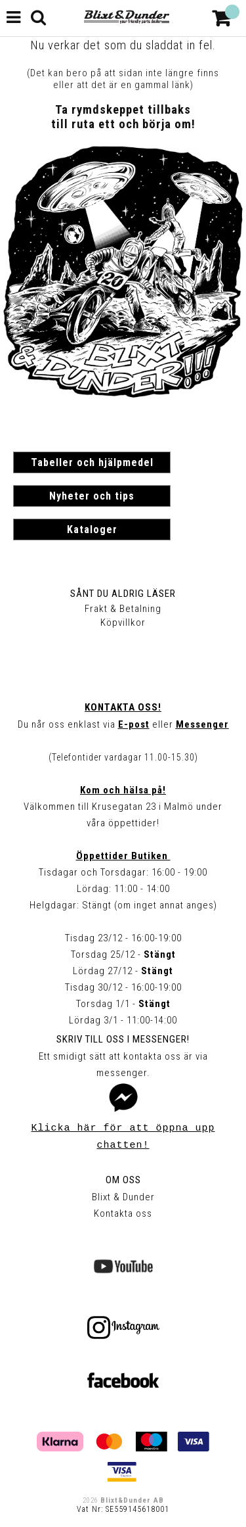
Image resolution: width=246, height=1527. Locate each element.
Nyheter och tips (91, 496)
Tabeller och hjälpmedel (92, 462)
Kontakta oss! (123, 707)
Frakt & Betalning (123, 609)
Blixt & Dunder (123, 1197)
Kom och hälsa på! (123, 790)
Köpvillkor (123, 622)
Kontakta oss (123, 1213)
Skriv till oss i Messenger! (123, 1039)
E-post (134, 724)
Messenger (202, 724)
